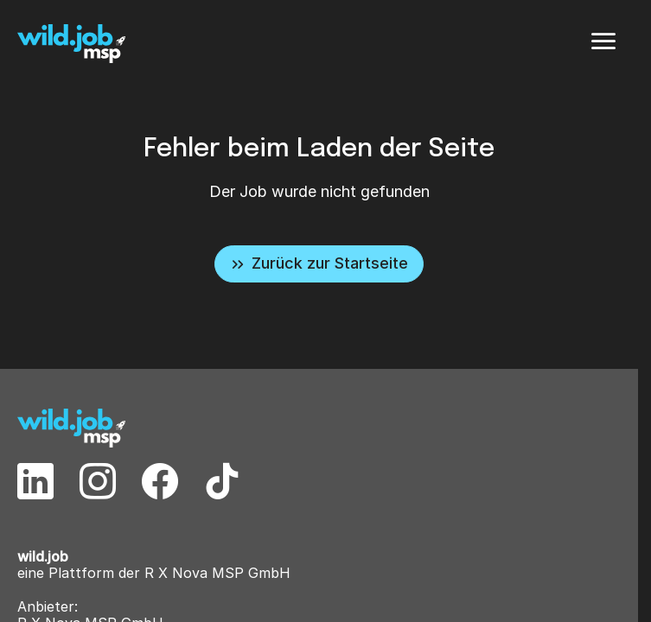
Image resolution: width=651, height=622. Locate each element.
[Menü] (603, 41)
